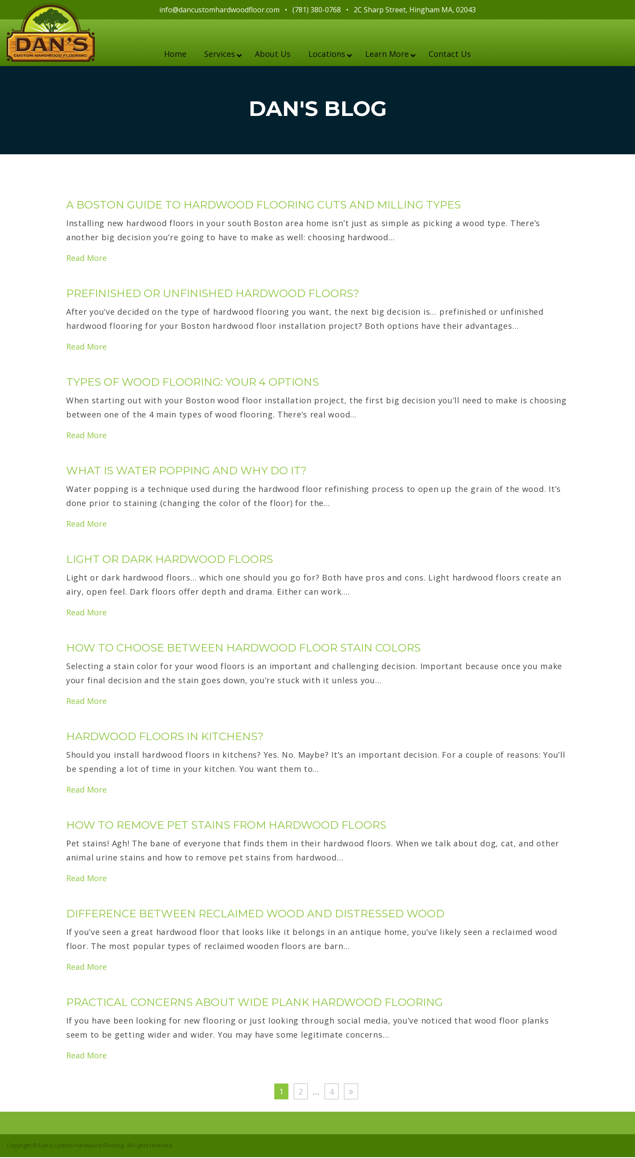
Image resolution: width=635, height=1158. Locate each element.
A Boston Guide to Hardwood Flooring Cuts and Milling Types (263, 205)
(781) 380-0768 (316, 10)
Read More (86, 258)
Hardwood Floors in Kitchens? (165, 737)
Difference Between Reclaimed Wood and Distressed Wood (255, 914)
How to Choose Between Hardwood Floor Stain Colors (243, 648)
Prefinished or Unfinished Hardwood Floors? (212, 294)
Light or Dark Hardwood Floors (169, 560)
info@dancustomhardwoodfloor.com (219, 10)
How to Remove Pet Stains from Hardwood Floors (226, 825)
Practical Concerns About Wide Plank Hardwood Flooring (254, 1003)
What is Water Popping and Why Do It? (186, 471)
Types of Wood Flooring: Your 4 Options (192, 382)
